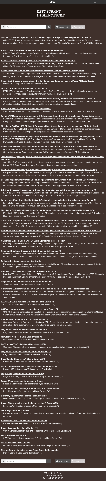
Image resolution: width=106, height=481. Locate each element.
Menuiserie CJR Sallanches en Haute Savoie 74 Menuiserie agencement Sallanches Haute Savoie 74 (47, 210)
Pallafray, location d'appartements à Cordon (21, 261)
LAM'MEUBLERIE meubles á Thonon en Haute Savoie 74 (27, 302)
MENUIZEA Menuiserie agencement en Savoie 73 (24, 88)
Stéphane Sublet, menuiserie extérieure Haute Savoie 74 (27, 281)
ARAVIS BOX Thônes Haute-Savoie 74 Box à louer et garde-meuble (32, 50)
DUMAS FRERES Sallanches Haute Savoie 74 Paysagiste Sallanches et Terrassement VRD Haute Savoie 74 (51, 231)
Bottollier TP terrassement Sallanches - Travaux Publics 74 (28, 271)
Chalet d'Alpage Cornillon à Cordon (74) (19, 428)
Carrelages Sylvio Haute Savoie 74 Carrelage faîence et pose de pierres (34, 241)
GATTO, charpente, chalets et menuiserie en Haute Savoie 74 (29, 309)
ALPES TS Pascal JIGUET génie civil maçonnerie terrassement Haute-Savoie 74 (38, 61)
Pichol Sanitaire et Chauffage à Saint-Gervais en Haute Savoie (30, 388)
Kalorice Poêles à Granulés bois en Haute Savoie (24, 421)
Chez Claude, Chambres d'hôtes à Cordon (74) (23, 359)
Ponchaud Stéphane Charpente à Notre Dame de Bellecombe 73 (31, 251)
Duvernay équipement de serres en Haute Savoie (24, 396)
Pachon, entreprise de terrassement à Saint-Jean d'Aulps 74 (29, 366)
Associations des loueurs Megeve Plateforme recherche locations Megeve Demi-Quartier (42, 71)
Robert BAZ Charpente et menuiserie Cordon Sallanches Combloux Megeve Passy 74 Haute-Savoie (47, 81)
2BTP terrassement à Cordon (14, 435)
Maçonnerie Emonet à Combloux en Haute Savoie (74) (26, 352)
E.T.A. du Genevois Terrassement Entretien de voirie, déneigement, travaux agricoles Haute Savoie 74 (48, 190)
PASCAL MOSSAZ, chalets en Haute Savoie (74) (23, 344)
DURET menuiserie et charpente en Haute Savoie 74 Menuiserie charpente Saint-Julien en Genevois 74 (49, 146)
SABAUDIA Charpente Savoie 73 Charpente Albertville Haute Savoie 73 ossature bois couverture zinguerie (50, 220)
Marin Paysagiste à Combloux (15, 410)
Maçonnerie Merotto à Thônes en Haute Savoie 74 (24, 329)
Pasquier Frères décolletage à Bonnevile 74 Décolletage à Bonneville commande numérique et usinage (49, 170)
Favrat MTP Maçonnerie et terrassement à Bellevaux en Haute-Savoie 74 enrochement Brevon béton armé (50, 116)
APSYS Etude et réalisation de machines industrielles (26, 109)
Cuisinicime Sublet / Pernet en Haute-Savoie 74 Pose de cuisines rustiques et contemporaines (45, 289)
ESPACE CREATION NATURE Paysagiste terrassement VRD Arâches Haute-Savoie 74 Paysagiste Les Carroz (51, 136)
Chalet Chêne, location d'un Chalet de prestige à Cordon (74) (29, 403)
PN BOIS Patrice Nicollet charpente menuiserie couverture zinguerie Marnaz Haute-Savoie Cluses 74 (48, 98)
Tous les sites (78, 27)
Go (49, 27)
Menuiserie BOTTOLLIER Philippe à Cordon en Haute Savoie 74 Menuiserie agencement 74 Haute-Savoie (50, 126)
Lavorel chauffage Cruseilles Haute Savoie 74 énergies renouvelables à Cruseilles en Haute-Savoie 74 (48, 200)
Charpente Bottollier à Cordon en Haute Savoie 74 (24, 319)
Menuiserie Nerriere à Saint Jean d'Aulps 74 (21, 337)
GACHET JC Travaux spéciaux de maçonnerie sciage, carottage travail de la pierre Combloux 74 (46, 37)
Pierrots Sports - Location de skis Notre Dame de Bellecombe (29, 450)
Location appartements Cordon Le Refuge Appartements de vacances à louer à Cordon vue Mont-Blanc (49, 180)
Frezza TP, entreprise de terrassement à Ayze (22, 381)
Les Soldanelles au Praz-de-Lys (15, 443)
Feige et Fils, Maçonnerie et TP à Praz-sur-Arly (22, 374)
